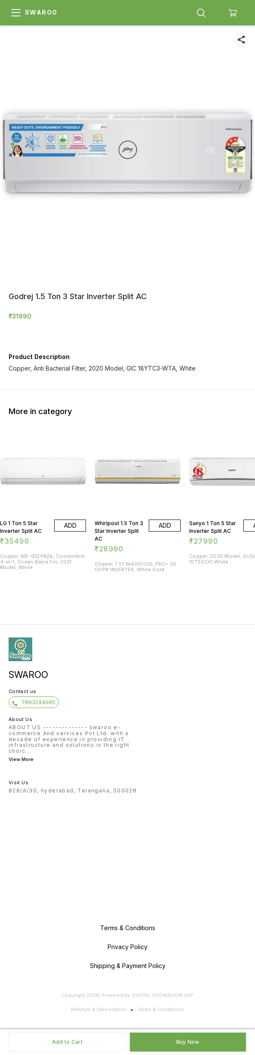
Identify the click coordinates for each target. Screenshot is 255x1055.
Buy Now (188, 1042)
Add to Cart (67, 1042)
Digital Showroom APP (163, 995)
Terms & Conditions (160, 1009)
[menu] (16, 13)
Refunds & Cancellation (98, 1009)
